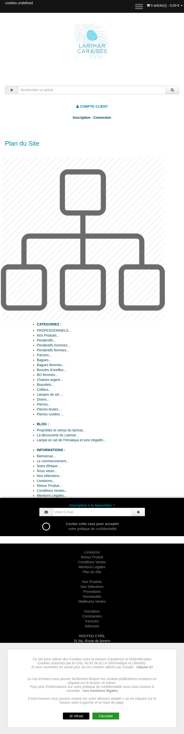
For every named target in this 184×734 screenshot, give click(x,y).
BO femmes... (47, 375)
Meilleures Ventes (92, 601)
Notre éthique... (48, 466)
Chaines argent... (50, 380)
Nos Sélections (92, 587)
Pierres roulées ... (50, 414)
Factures (92, 621)
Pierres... (44, 404)
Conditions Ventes (92, 562)
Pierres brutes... (49, 409)
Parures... (44, 355)
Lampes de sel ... (50, 394)
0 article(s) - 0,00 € (165, 5)
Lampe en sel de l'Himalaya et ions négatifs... (71, 440)
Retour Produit (92, 557)
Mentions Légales (92, 567)
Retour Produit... (49, 486)
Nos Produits (92, 582)
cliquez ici (144, 667)
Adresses (92, 626)
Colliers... (44, 390)
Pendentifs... (46, 340)
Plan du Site (92, 572)
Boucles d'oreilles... (51, 370)
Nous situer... (47, 471)
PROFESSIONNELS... (54, 330)
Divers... (43, 399)
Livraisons (92, 552)
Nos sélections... (49, 476)
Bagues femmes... (51, 365)
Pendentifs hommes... (53, 345)
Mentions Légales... (52, 495)
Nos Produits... (48, 335)
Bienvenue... (46, 456)
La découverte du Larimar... (58, 435)
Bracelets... (45, 385)
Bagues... (44, 360)
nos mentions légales (100, 691)
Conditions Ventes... (52, 491)
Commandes (92, 616)
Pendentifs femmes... (53, 350)
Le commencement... (53, 461)
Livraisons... (46, 481)
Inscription (92, 611)
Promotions (92, 592)
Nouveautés (92, 596)
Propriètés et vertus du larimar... (61, 430)
